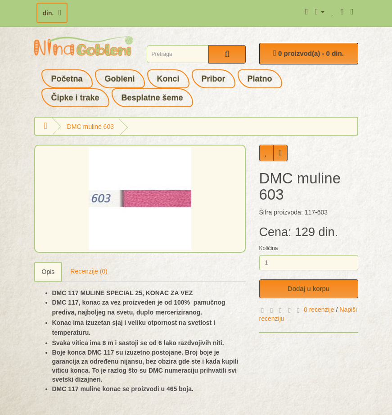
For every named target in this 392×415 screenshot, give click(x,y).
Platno (260, 78)
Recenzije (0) (88, 271)
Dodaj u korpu (308, 288)
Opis (48, 271)
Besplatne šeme (152, 97)
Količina (268, 248)
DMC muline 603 (90, 126)
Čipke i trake (75, 97)
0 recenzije (319, 309)
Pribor (213, 78)
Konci (168, 78)
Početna (67, 78)
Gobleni (120, 78)
